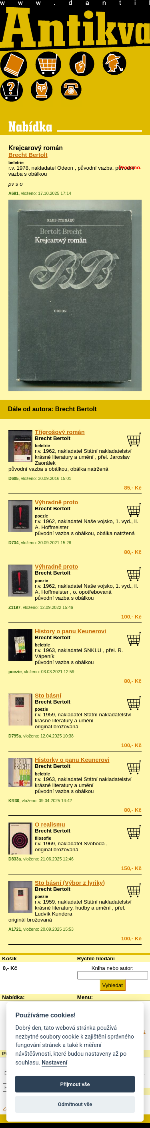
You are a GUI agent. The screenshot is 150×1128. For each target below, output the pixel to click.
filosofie (43, 838)
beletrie (16, 162)
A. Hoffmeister (51, 527)
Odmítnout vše (75, 1104)
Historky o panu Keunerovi (72, 760)
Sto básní (48, 695)
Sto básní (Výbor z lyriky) (70, 883)
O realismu (50, 824)
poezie (41, 515)
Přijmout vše (75, 1084)
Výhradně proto (56, 502)
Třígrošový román (60, 432)
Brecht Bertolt (28, 155)
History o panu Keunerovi (70, 631)
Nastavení (55, 1062)
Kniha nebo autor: (113, 968)
